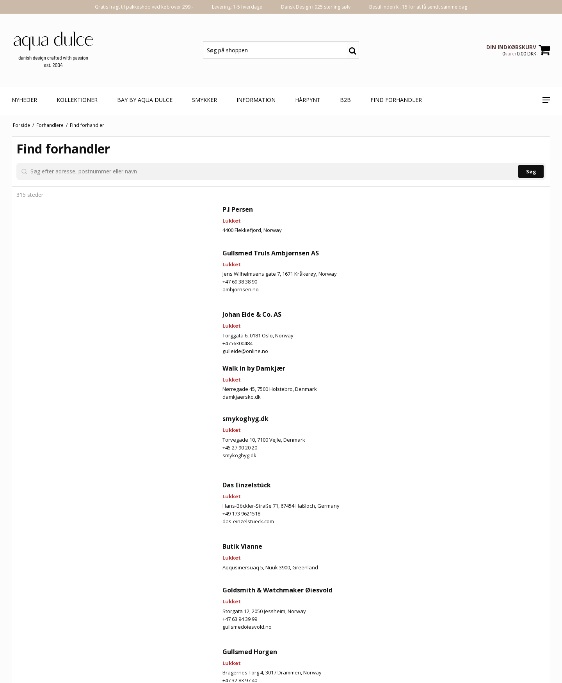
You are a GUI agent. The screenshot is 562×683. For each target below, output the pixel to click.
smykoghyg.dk (48, 587)
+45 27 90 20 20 (48, 579)
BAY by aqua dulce (145, 99)
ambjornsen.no (49, 355)
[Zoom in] (540, 146)
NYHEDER (24, 99)
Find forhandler (396, 99)
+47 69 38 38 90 (48, 347)
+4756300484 (46, 409)
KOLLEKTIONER (77, 99)
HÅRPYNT (307, 99)
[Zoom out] (540, 157)
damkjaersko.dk (50, 462)
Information (256, 99)
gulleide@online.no (54, 417)
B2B (345, 99)
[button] (492, 470)
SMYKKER (204, 99)
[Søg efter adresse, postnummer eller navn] (81, 171)
